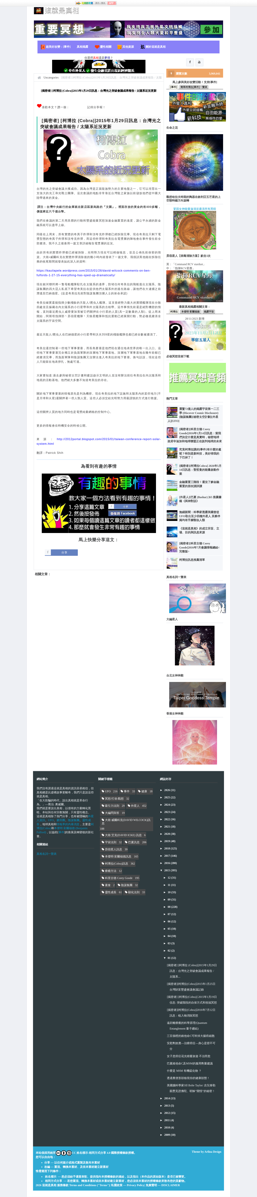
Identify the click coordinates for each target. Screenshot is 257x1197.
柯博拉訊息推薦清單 (192, 559)
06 (169, 921)
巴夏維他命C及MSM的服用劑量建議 (190, 1063)
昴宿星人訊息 (113, 849)
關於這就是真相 (153, 47)
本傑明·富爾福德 (190, 312)
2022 (167, 819)
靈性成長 (110, 892)
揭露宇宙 (209, 312)
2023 (167, 812)
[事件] (173, 87)
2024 (167, 805)
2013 (167, 1105)
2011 (167, 1120)
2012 (167, 1113)
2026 (167, 790)
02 (169, 950)
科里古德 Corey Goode (118, 878)
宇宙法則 (110, 842)
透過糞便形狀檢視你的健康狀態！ (188, 1078)
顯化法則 (134, 892)
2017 (167, 856)
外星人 (135, 805)
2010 (167, 1127)
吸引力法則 (112, 805)
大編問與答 (112, 813)
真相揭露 (82, 46)
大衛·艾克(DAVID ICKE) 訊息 (123, 835)
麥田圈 (61, 820)
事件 (61, 832)
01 (169, 958)
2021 (167, 826)
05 (169, 929)
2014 (167, 1098)
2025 (167, 797)
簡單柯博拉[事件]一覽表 (193, 87)
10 (169, 892)
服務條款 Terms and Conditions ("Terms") (83, 1185)
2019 (167, 841)
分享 (64, 552)
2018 (167, 848)
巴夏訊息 (134, 842)
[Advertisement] (99, 614)
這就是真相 (49, 1185)
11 (169, 885)
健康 (144, 791)
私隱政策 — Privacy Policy (127, 1185)
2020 (167, 834)
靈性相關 (102, 47)
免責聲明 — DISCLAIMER (163, 1185)
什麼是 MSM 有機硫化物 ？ (184, 1071)
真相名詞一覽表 (47, 853)
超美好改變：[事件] (55, 47)
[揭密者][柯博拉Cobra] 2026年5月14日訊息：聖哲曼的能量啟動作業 (200, 470)
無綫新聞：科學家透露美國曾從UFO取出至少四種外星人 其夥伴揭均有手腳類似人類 (199, 516)
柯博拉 (174, 312)
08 (169, 907)
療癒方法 (110, 871)
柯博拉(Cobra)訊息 (116, 863)
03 (169, 943)
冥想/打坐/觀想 (114, 798)
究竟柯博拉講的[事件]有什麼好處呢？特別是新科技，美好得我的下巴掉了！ (200, 453)
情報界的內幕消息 (68, 824)
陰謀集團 (73, 820)
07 (169, 914)
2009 (167, 1135)
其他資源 (125, 47)
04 (169, 936)
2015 (167, 870)
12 (169, 878)
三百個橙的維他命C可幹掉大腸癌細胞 (191, 1036)
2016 (167, 863)
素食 (108, 885)
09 (169, 899)
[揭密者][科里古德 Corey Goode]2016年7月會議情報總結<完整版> (199, 547)
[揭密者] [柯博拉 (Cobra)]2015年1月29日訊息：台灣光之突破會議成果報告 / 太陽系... (192, 971)
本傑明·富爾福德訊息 (118, 856)
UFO (51, 820)
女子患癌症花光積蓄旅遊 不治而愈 (188, 1056)
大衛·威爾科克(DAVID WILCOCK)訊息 (126, 822)
